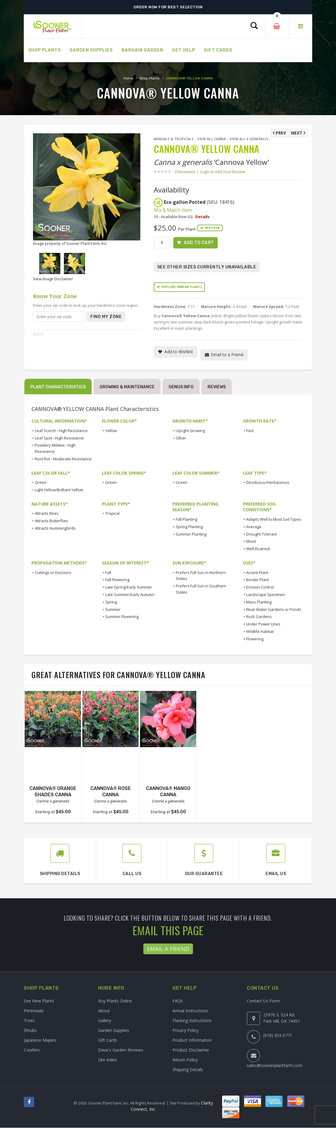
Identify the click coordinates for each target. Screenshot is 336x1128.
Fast (250, 430)
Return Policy (185, 1060)
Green (40, 482)
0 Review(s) (187, 171)
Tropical (112, 513)
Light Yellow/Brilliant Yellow (59, 489)
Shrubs (30, 1030)
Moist (251, 541)
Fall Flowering (117, 580)
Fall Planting (186, 519)
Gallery (104, 1021)
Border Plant (257, 580)
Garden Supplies (113, 1030)
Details (202, 216)
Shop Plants (149, 78)
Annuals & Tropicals (174, 139)
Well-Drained (258, 548)
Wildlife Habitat (260, 631)
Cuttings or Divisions (53, 572)
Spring (111, 602)
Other (181, 438)
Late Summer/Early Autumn (129, 594)
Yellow (111, 430)
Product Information (192, 1040)
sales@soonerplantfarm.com (274, 1065)
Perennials (34, 1011)
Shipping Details (187, 1070)
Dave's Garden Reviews (120, 1050)
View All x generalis (249, 139)
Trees (29, 1021)
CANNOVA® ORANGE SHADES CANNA (52, 791)
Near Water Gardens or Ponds (273, 609)
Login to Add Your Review (222, 171)
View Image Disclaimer (53, 278)
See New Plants (39, 1001)
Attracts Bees (47, 513)
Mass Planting (258, 602)
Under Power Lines (263, 624)
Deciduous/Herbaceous (267, 482)
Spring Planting (189, 526)
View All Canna (211, 139)
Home (128, 78)
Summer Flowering (122, 616)
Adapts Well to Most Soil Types (273, 519)
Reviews (217, 386)
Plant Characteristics (58, 386)
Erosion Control (260, 587)
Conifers (32, 1050)
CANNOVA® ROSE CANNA (110, 791)
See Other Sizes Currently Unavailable (206, 267)
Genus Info (181, 386)
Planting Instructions (192, 1021)
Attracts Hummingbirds (55, 528)
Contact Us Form (263, 1001)
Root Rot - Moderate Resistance (63, 458)
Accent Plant (257, 572)
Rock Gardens (259, 616)
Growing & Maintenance (127, 386)
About (104, 1011)
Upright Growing (190, 430)
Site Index (107, 1060)
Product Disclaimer (190, 1050)
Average (253, 526)
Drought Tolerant (261, 534)
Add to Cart (199, 242)
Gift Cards (107, 1040)
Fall (108, 572)
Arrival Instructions (190, 1011)
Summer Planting (191, 534)
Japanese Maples (40, 1040)
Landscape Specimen (265, 594)
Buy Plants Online (115, 1001)
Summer (112, 609)
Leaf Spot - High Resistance (59, 438)
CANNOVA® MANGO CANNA (168, 791)
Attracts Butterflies (51, 520)
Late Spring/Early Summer (128, 587)
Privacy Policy (185, 1030)
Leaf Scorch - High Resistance (61, 430)
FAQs (177, 1001)
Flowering (254, 639)
